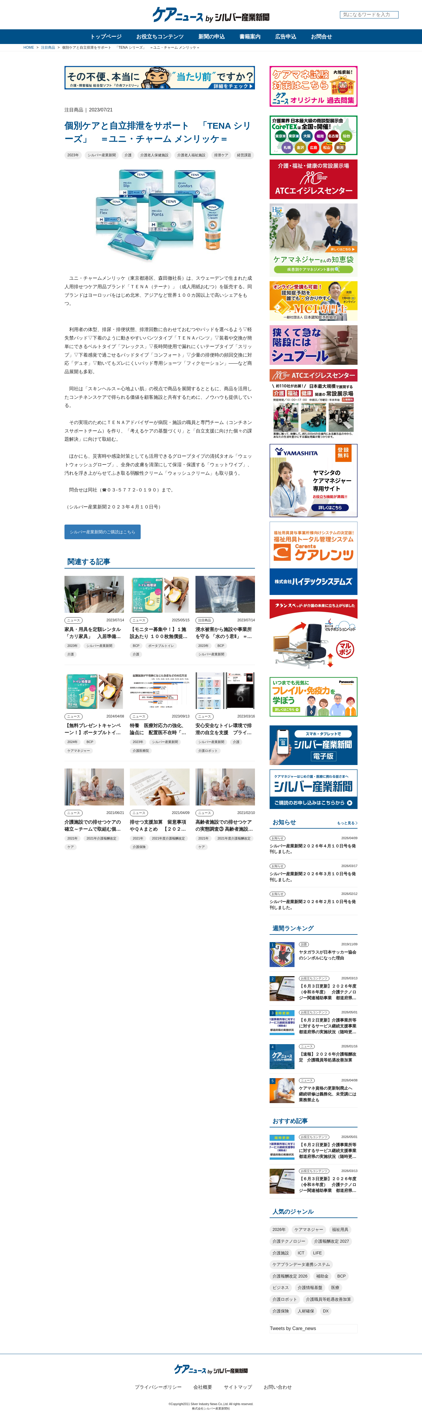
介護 (128, 155)
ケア (70, 847)
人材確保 (306, 1311)
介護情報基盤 (310, 1287)
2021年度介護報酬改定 (168, 838)
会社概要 (202, 1387)
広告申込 (285, 37)
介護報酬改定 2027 (331, 1241)
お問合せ (321, 37)
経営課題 (244, 155)
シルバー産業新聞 (102, 155)
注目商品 (204, 620)
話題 (304, 944)
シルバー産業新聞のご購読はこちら (102, 532)
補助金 (322, 1276)
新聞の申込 (211, 37)
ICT (301, 1253)
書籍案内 (250, 37)
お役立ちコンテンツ (160, 37)
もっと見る (346, 823)
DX (326, 1311)
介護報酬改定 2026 (290, 1276)
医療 (335, 1287)
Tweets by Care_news (293, 1328)
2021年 (72, 838)
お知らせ (277, 838)
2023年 (73, 155)
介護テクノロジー (289, 1241)
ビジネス (281, 1287)
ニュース (73, 620)
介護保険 (139, 847)
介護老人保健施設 (154, 155)
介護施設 (281, 1253)
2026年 (279, 1229)
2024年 (72, 742)
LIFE (317, 1253)
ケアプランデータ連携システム (301, 1264)
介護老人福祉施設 (191, 155)
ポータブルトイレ (161, 645)
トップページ (106, 37)
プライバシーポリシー (158, 1387)
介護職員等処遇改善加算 (328, 1299)
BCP (136, 645)
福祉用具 (340, 1229)
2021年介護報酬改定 (101, 838)
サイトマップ (238, 1387)
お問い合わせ (278, 1387)
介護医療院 (141, 750)
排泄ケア (221, 155)
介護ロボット (208, 750)
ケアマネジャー (78, 750)
